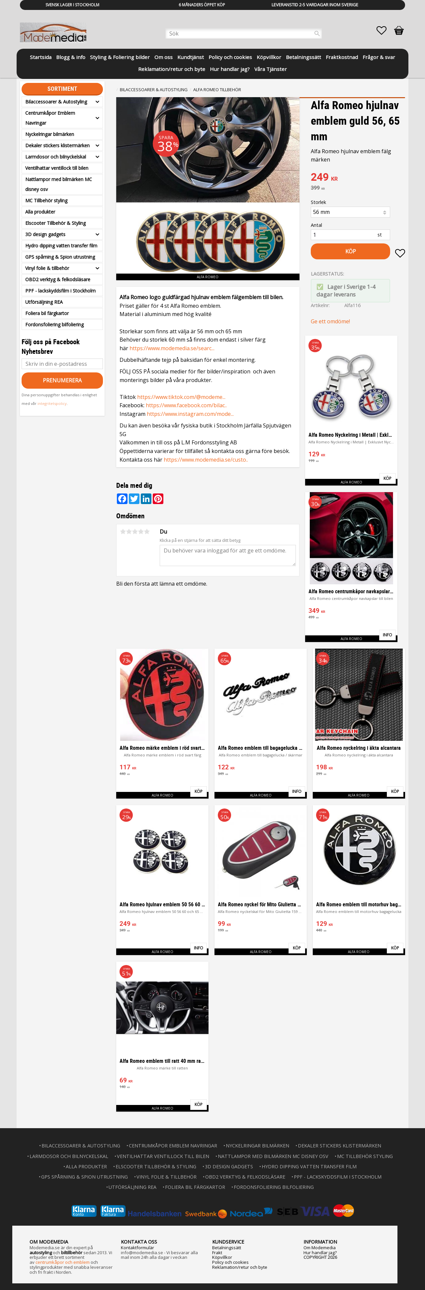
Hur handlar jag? (320, 1253)
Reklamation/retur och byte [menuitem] (171, 69)
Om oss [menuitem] (163, 57)
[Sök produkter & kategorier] (243, 33)
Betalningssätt (226, 1248)
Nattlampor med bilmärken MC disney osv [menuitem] (58, 184)
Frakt (217, 1253)
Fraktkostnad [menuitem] (342, 57)
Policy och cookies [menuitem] (230, 57)
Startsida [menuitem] (40, 57)
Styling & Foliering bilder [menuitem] (120, 57)
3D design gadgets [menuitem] (45, 234)
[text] (358, 177)
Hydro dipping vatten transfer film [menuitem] (61, 245)
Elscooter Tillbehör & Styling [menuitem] (55, 223)
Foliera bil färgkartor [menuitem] (47, 313)
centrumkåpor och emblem (63, 1262)
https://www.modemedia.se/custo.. (206, 459)
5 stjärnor (147, 532)
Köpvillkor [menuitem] (269, 57)
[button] (385, 30)
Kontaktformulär (137, 1248)
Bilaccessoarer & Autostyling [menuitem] (56, 101)
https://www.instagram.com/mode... (190, 414)
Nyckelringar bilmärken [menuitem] (49, 134)
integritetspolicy (52, 403)
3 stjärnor (135, 532)
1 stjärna (123, 532)
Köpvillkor (222, 1257)
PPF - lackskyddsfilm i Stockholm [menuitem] (60, 291)
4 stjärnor (141, 532)
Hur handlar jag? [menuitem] (230, 69)
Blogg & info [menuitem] (70, 57)
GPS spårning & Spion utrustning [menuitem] (60, 257)
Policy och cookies (230, 1262)
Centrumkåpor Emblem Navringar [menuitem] (50, 118)
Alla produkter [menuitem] (40, 212)
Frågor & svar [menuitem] (379, 57)
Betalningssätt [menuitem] (303, 57)
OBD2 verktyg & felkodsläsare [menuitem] (57, 279)
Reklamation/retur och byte (239, 1267)
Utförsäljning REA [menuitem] (44, 302)
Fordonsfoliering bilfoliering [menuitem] (54, 324)
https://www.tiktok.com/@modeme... (181, 397)
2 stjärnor (129, 532)
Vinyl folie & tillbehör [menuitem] (47, 268)
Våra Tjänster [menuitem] (270, 69)
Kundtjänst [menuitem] (190, 57)
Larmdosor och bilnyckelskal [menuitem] (55, 157)
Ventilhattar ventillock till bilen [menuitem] (56, 168)
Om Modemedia (319, 1248)
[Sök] (317, 33)
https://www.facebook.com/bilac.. (186, 405)
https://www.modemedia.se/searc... (171, 348)
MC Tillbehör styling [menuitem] (46, 200)
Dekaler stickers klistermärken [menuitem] (57, 145)
